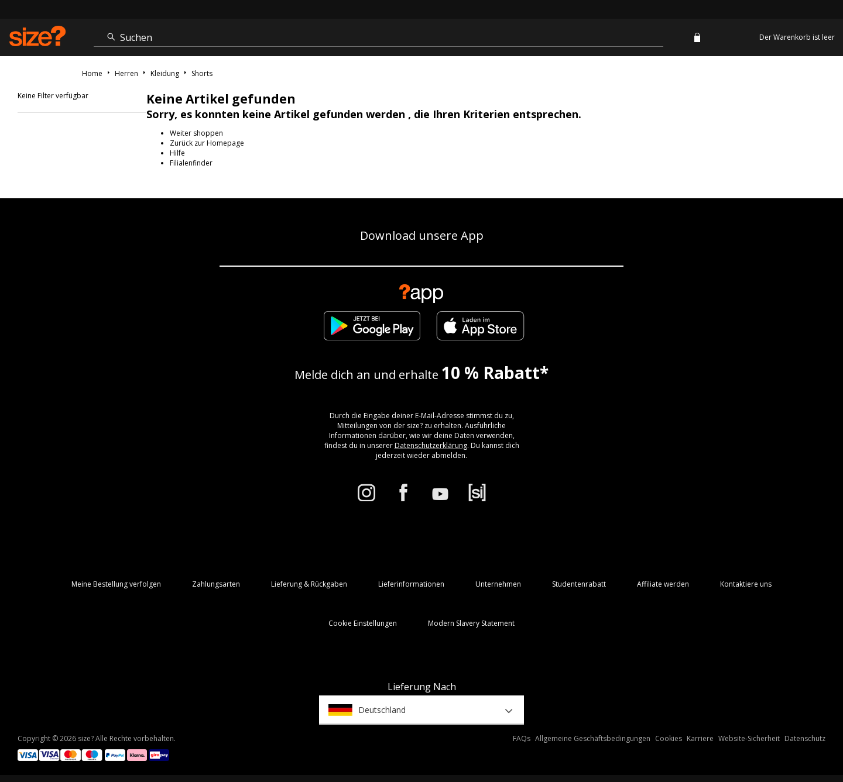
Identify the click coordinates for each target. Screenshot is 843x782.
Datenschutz (804, 738)
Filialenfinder (191, 163)
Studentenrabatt (579, 584)
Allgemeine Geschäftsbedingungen (592, 738)
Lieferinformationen (411, 584)
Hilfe (177, 153)
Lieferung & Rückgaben (309, 584)
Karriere (700, 738)
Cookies (668, 738)
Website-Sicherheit (749, 738)
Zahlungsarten (216, 584)
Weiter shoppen (196, 133)
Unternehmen (498, 584)
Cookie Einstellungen (362, 623)
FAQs (521, 738)
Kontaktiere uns (746, 584)
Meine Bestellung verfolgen (116, 584)
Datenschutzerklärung (431, 445)
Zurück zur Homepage (207, 143)
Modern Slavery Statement (471, 623)
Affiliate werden (663, 584)
